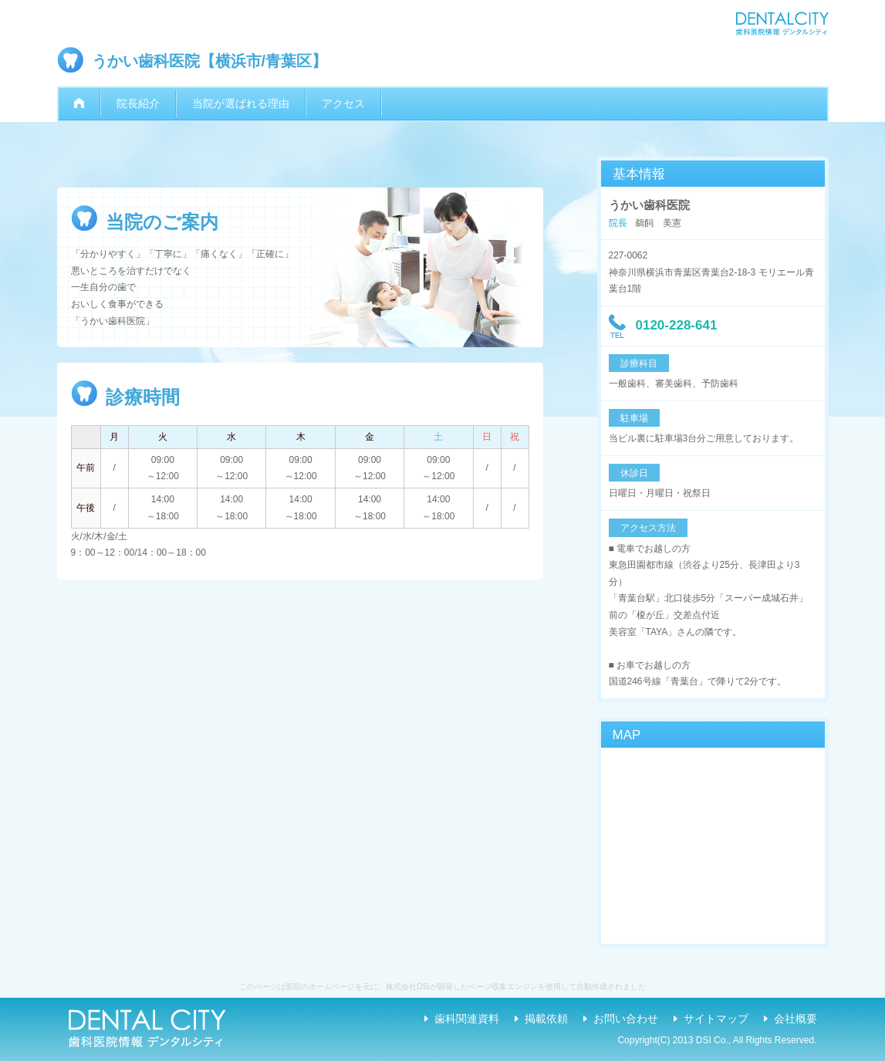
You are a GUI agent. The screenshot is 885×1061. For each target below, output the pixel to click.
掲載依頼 (546, 1018)
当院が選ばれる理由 (240, 103)
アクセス (343, 103)
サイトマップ (716, 1018)
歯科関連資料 (466, 1018)
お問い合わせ (625, 1018)
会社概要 (795, 1018)
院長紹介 (138, 103)
